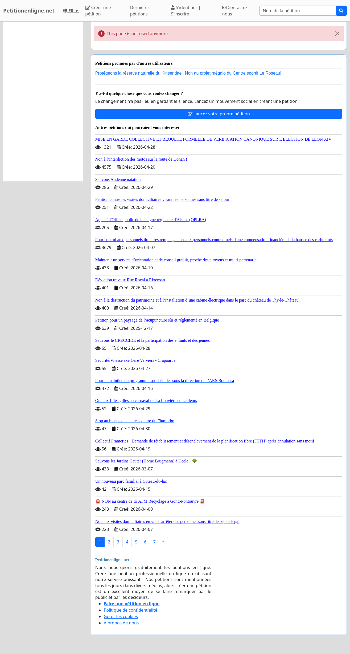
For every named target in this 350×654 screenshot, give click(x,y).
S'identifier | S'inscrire (186, 11)
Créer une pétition (98, 11)
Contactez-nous (235, 11)
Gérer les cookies (121, 616)
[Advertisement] (43, 101)
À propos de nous (121, 623)
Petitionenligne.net (29, 10)
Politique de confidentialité (130, 610)
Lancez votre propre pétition (219, 114)
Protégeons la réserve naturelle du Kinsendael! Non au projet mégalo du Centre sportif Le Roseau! (188, 73)
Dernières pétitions (140, 11)
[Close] (337, 33)
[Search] (297, 11)
